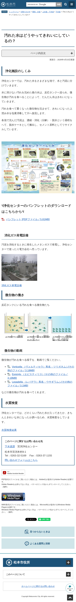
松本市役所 (22, 562)
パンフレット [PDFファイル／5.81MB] (28, 219)
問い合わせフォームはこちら (21, 460)
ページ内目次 (38, 53)
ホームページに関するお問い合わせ (38, 586)
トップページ (14, 12)
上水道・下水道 (48, 12)
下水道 (58, 12)
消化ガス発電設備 (11, 285)
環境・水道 (36, 12)
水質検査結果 (9, 430)
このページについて (15, 574)
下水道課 (10, 446)
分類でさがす (25, 12)
